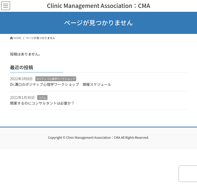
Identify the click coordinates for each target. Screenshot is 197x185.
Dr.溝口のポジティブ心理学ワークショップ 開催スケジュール (60, 84)
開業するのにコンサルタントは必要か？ (42, 103)
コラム (42, 97)
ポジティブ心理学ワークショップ (56, 79)
